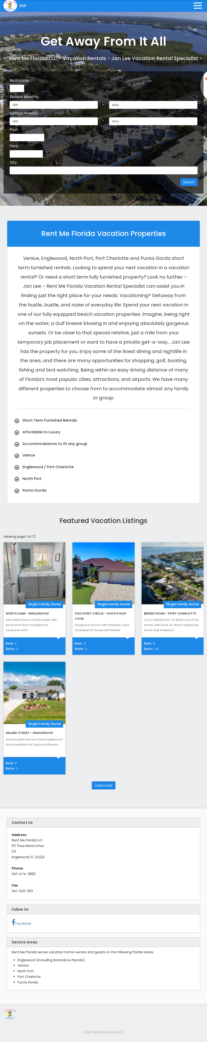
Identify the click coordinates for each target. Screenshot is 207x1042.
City (14, 162)
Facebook (21, 922)
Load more (103, 785)
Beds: (10, 643)
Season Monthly (25, 96)
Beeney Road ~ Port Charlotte (170, 613)
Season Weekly (24, 113)
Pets (14, 146)
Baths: (10, 649)
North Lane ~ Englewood (27, 613)
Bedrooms (19, 80)
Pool (14, 129)
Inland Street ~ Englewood (29, 733)
